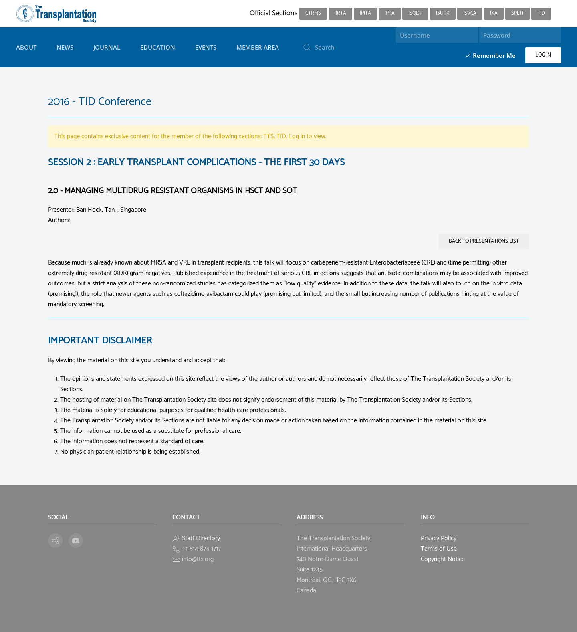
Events (205, 47)
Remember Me (490, 55)
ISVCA (469, 13)
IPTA (390, 13)
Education (157, 47)
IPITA (365, 13)
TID (541, 13)
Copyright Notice (443, 559)
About (26, 47)
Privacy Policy (438, 538)
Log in (543, 55)
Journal (106, 47)
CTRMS (313, 13)
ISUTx (443, 13)
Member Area (257, 47)
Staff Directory (201, 538)
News (64, 47)
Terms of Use (439, 548)
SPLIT (517, 13)
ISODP (415, 13)
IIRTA (340, 13)
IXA (494, 13)
